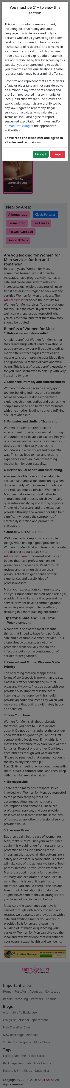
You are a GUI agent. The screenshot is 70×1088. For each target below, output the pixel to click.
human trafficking (17, 126)
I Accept (40, 154)
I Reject (58, 154)
